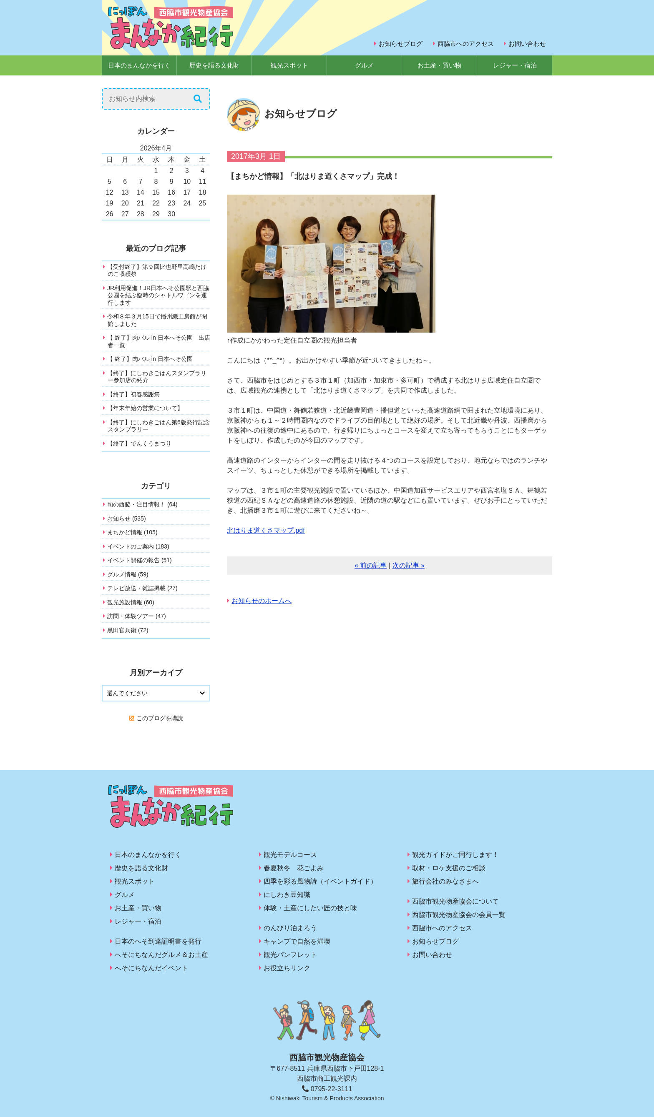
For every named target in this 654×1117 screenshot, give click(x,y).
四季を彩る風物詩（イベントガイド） (320, 881)
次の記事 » (408, 565)
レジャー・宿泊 (515, 65)
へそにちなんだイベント (151, 968)
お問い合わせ (527, 43)
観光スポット (289, 65)
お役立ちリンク (287, 968)
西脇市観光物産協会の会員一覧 (459, 914)
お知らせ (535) (126, 518)
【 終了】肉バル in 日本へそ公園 (150, 359)
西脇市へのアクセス (466, 43)
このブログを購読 (159, 718)
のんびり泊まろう (290, 928)
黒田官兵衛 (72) (127, 630)
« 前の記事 (371, 565)
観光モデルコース (290, 854)
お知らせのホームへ (261, 600)
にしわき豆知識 (287, 894)
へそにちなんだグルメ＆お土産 (161, 954)
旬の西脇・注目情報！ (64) (142, 504)
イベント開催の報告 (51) (139, 560)
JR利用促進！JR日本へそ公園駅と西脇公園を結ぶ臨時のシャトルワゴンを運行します (158, 295)
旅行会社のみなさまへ (445, 881)
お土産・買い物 (439, 65)
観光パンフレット (290, 954)
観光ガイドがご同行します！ (455, 854)
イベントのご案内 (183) (138, 546)
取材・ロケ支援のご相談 (448, 868)
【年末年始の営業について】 (145, 408)
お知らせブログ (401, 43)
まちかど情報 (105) (132, 532)
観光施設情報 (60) (130, 602)
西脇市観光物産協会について (455, 901)
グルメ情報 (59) (127, 574)
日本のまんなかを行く (139, 65)
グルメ (364, 65)
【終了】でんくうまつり (139, 443)
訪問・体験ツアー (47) (136, 616)
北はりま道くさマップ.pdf (266, 530)
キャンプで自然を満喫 (297, 941)
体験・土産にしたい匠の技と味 (310, 908)
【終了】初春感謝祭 (133, 394)
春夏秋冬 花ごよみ (294, 868)
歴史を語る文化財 (214, 65)
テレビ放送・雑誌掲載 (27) (142, 588)
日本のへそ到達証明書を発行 (158, 941)
